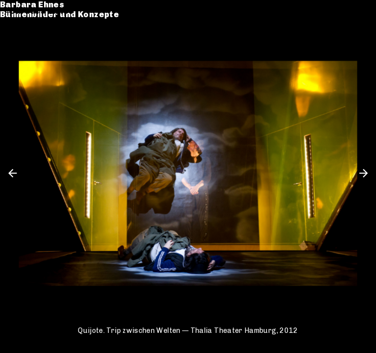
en (361, 11)
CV (16, 47)
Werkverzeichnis (47, 37)
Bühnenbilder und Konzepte (69, 20)
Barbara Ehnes (42, 11)
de (345, 11)
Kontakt (27, 57)
